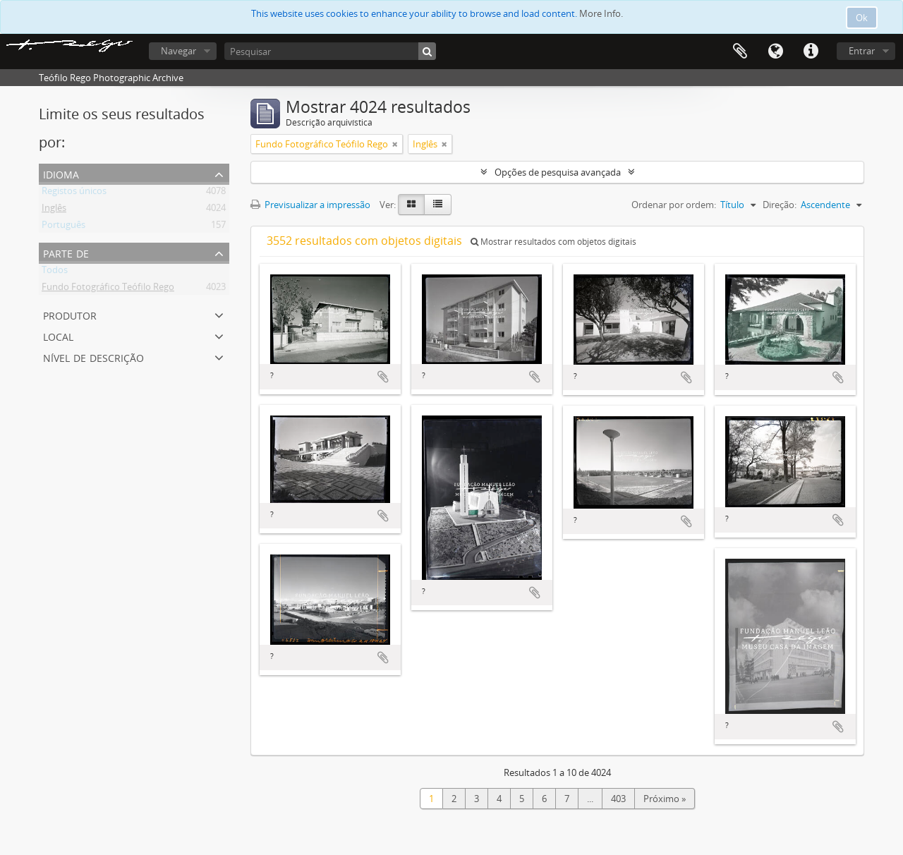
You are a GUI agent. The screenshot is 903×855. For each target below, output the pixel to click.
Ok (862, 17)
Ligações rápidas (810, 51)
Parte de (66, 252)
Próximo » (664, 798)
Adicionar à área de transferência (383, 377)
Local (58, 335)
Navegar (178, 50)
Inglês (54, 210)
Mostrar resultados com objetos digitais (553, 242)
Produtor (70, 314)
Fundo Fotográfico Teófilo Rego (108, 289)
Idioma (775, 51)
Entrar (862, 50)
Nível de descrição (93, 356)
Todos (55, 272)
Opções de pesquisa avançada (558, 172)
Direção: (779, 204)
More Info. (601, 13)
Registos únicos (74, 193)
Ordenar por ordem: (673, 204)
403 (618, 798)
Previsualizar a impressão (310, 204)
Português (63, 227)
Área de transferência (740, 51)
